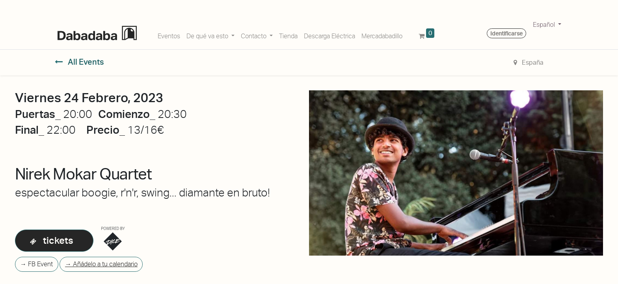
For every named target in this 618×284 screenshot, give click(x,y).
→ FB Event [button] (36, 264)
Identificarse (506, 33)
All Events (79, 62)
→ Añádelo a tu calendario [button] (101, 264)
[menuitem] (168, 34)
